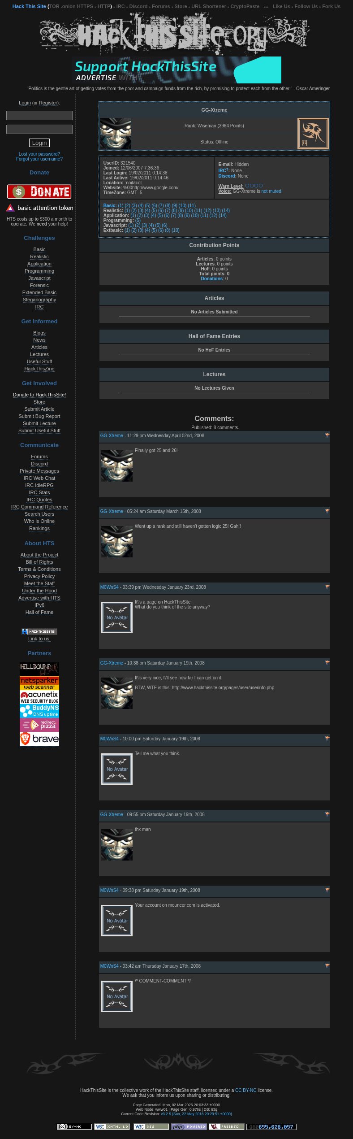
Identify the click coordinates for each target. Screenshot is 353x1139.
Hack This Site (29, 6)
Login (25, 102)
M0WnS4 (109, 587)
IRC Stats (39, 492)
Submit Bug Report (39, 416)
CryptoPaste (245, 6)
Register (48, 102)
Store (180, 6)
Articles (39, 347)
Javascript (39, 278)
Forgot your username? (39, 159)
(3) (134, 205)
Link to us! (39, 638)
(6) (154, 205)
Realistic (39, 256)
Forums (161, 6)
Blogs (39, 332)
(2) (127, 205)
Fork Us (331, 6)
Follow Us (306, 6)
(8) (168, 205)
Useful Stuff (39, 361)
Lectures (39, 354)
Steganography (39, 299)
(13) (217, 210)
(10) (183, 205)
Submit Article (39, 409)
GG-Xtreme (214, 110)
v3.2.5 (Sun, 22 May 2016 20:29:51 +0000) (196, 1114)
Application (39, 263)
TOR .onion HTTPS (71, 6)
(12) (207, 210)
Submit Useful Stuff (39, 430)
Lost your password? (39, 154)
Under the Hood (39, 590)
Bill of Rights (39, 562)
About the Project (39, 554)
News (39, 340)
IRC (120, 6)
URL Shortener (208, 6)
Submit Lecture (39, 423)
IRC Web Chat (40, 478)
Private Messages (39, 471)
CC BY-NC (245, 1090)
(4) (141, 205)
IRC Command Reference (39, 506)
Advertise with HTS (39, 597)
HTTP (104, 6)
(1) (120, 205)
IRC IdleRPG (39, 485)
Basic (40, 249)
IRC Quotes (39, 499)
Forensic (39, 285)
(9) (174, 205)
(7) (161, 205)
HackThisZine (39, 368)
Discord (138, 6)
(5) (148, 205)
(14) (226, 210)
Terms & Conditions (39, 569)
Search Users (40, 514)
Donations (212, 278)
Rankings (39, 528)
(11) (192, 205)
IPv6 (39, 605)
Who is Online (39, 521)
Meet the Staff (39, 583)
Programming (39, 271)
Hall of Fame (39, 612)
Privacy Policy (39, 576)
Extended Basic (39, 292)
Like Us (281, 6)
